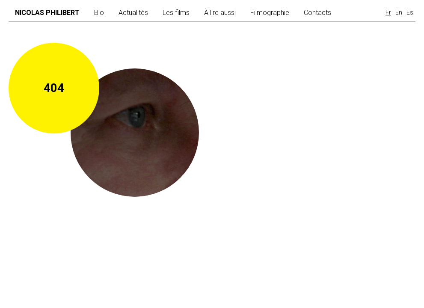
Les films (176, 13)
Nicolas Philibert (47, 13)
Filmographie (269, 13)
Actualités (133, 13)
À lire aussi (220, 13)
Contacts (317, 13)
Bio (99, 13)
